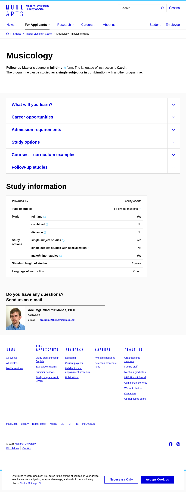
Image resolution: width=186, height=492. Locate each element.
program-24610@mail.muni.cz (57, 320)
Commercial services (135, 382)
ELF (63, 423)
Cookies (26, 448)
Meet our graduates (135, 372)
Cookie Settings (31, 486)
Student (155, 24)
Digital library (39, 423)
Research (74, 350)
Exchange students (46, 366)
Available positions (105, 357)
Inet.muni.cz (88, 423)
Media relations (14, 368)
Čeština (174, 8)
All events (11, 357)
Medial (53, 423)
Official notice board (135, 398)
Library (25, 423)
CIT (71, 423)
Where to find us (133, 388)
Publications (72, 377)
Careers (103, 350)
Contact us (130, 393)
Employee (173, 24)
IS (77, 423)
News (10, 350)
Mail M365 (12, 423)
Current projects (74, 363)
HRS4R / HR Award (135, 377)
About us (133, 350)
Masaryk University (25, 443)
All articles (11, 363)
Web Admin (12, 448)
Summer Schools (45, 372)
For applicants (47, 348)
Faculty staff (131, 366)
